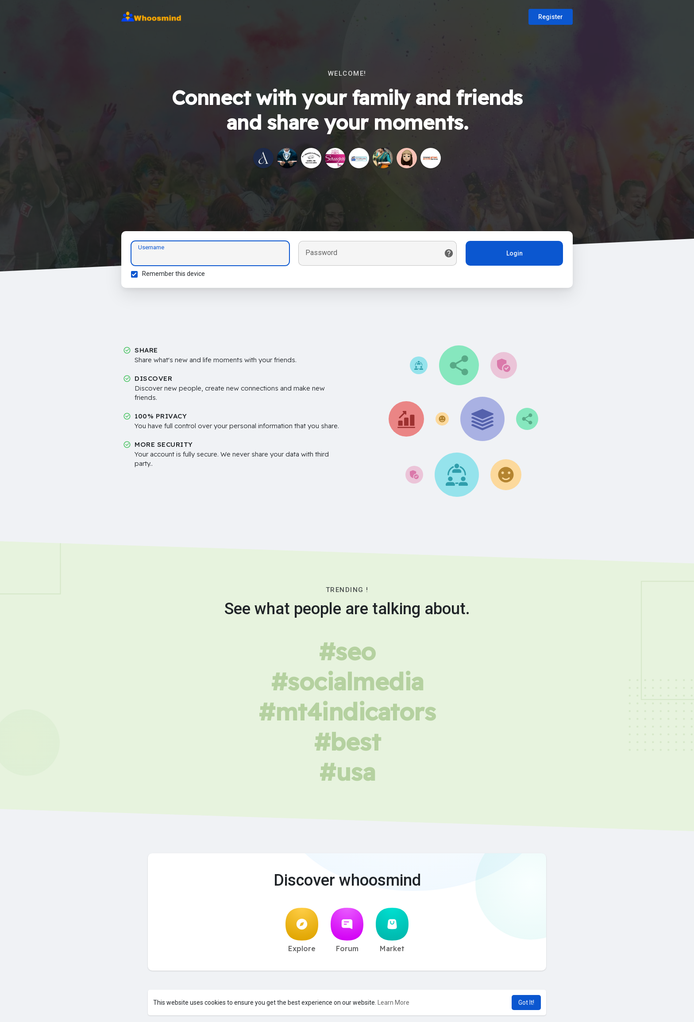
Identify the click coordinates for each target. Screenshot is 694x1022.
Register (550, 16)
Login (513, 254)
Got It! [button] (526, 1002)
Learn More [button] (393, 1002)
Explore (301, 933)
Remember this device (174, 275)
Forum (347, 933)
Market (392, 933)
